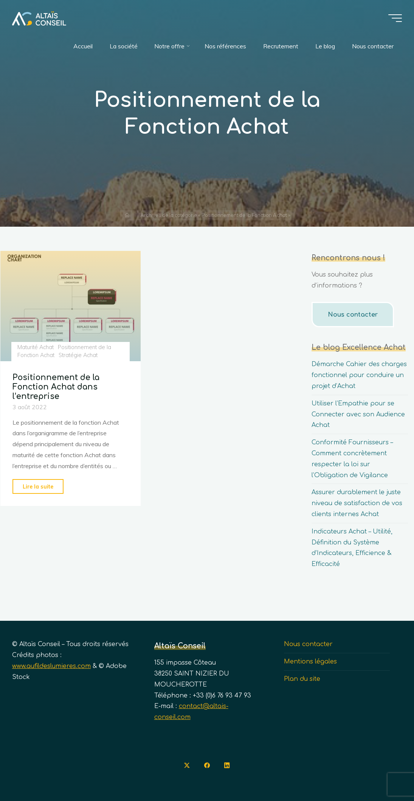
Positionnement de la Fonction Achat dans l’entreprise (55, 387)
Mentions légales (310, 661)
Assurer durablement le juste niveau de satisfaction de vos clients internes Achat (357, 503)
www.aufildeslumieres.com (51, 666)
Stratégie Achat (78, 355)
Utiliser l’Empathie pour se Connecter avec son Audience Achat (358, 414)
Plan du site (302, 679)
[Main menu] (395, 18)
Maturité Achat (35, 347)
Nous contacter (352, 314)
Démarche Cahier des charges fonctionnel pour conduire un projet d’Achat (359, 375)
